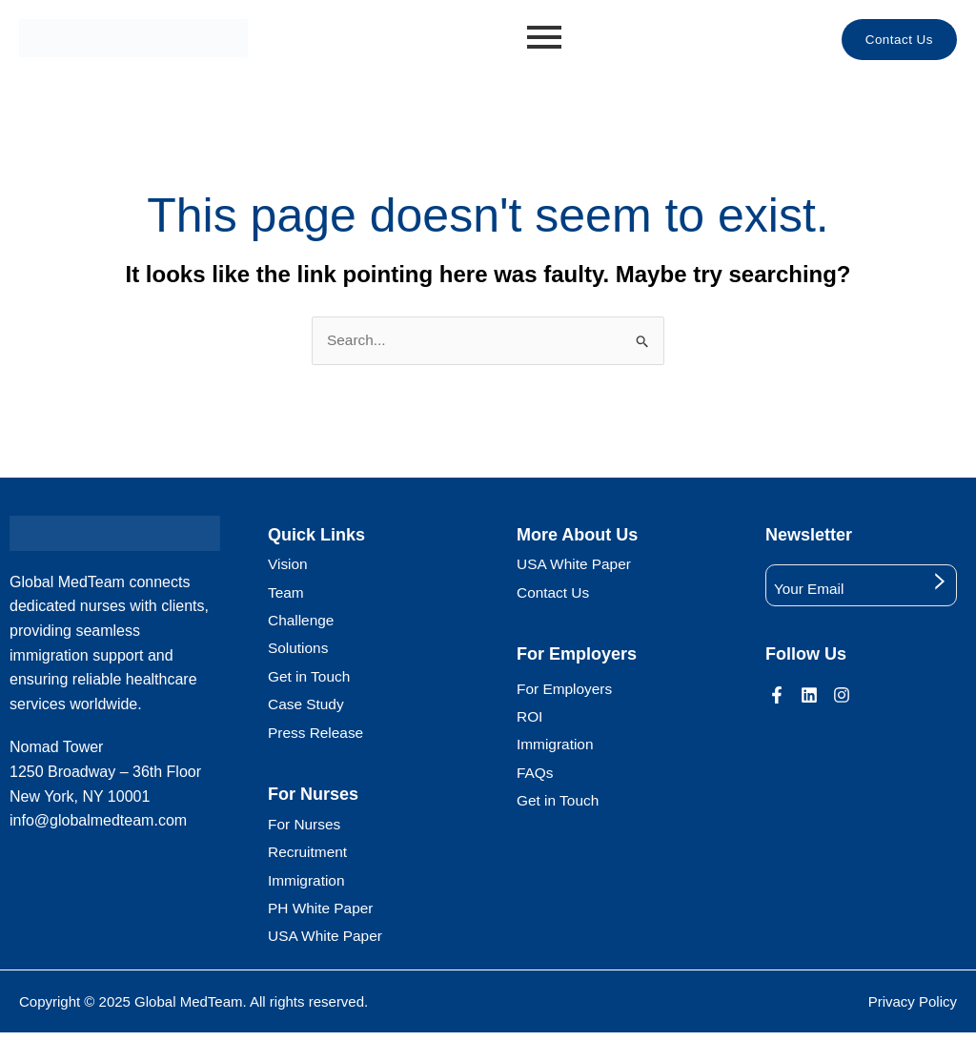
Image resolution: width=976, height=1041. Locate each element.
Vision (288, 566)
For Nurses (305, 829)
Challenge (302, 623)
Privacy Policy (912, 1009)
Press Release (317, 737)
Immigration (308, 886)
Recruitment (309, 857)
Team (286, 594)
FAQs (536, 776)
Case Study (307, 709)
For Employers (566, 691)
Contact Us (554, 594)
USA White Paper (327, 943)
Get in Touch (311, 680)
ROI (530, 719)
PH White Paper (322, 915)
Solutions (299, 651)
